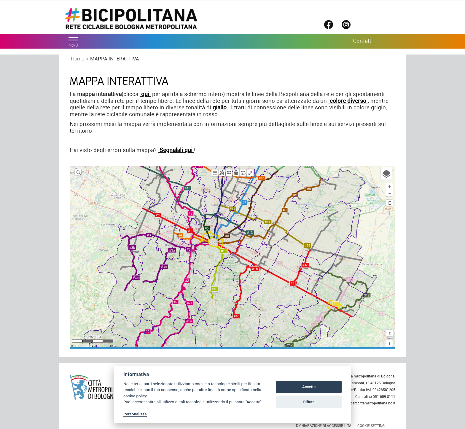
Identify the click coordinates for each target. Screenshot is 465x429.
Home (77, 58)
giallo (220, 107)
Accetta (309, 387)
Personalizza (135, 414)
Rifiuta (308, 402)
